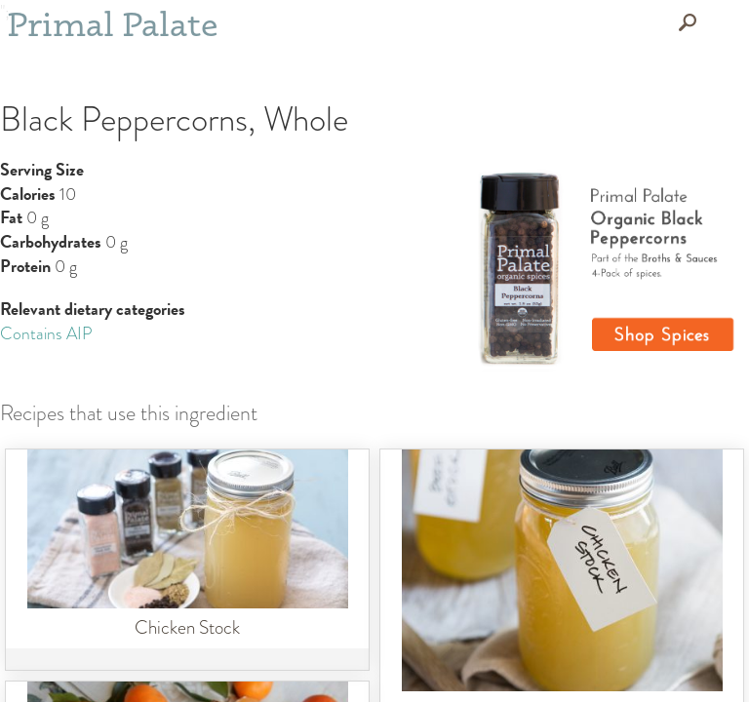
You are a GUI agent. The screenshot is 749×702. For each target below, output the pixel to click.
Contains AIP (46, 334)
